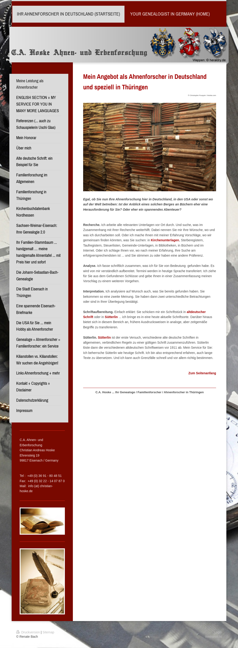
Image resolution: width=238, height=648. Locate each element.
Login (218, 632)
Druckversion (28, 632)
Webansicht (213, 636)
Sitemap (48, 632)
